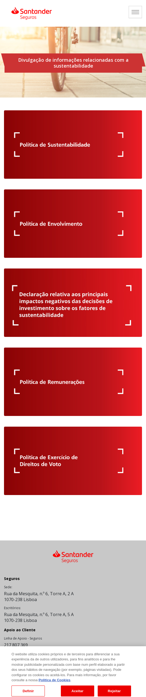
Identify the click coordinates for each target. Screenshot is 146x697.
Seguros (12, 578)
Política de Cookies (54, 682)
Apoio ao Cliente (19, 629)
